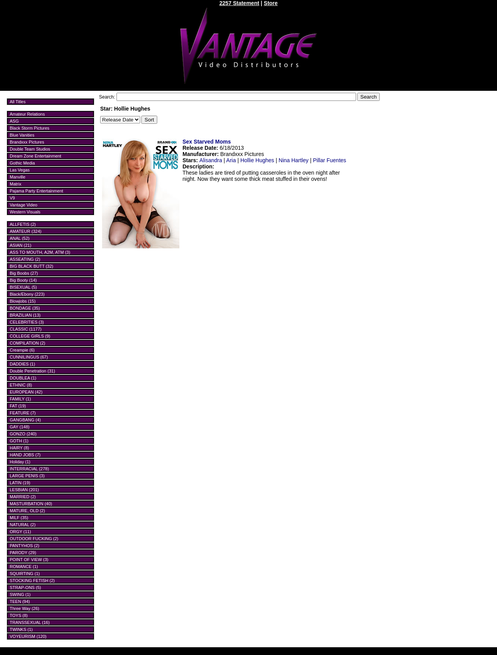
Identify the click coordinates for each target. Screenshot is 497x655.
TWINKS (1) (21, 629)
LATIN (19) (20, 482)
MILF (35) (19, 517)
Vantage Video (23, 205)
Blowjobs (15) (23, 301)
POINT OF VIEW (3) (29, 559)
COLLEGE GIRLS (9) (30, 336)
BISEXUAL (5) (23, 287)
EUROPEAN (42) (26, 392)
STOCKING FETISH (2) (32, 580)
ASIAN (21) (20, 245)
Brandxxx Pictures (27, 142)
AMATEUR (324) (26, 231)
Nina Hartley (294, 160)
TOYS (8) (19, 615)
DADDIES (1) (22, 364)
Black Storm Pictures (29, 128)
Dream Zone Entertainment (35, 156)
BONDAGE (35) (25, 308)
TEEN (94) (20, 601)
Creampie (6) (22, 350)
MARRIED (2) (23, 496)
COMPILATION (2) (27, 343)
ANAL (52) (20, 238)
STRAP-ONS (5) (25, 587)
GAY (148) (20, 427)
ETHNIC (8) (21, 385)
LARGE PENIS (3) (27, 475)
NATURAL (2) (23, 524)
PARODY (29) (23, 552)
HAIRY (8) (19, 447)
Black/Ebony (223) (27, 294)
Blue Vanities (22, 135)
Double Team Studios (30, 149)
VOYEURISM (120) (28, 636)
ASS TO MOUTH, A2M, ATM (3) (40, 252)
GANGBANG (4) (25, 420)
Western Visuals (25, 212)
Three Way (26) (24, 608)
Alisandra (211, 160)
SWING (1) (20, 594)
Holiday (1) (20, 461)
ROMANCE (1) (24, 566)
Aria (231, 160)
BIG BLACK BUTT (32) (31, 266)
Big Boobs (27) (24, 273)
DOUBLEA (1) (23, 378)
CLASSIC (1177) (26, 329)
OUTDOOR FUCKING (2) (34, 538)
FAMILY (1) (20, 399)
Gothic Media (22, 163)
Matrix (15, 184)
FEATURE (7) (23, 413)
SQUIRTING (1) (25, 573)
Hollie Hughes (257, 160)
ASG (14, 121)
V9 (12, 198)
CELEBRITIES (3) (27, 322)
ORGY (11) (20, 531)
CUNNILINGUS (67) (29, 357)
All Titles (18, 101)
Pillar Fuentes (329, 160)
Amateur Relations (27, 114)
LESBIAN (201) (24, 489)
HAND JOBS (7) (25, 454)
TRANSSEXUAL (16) (30, 622)
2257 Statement (239, 3)
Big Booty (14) (23, 280)
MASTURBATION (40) (31, 503)
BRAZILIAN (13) (25, 315)
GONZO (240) (23, 433)
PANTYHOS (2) (24, 545)
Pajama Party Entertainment (36, 191)
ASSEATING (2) (25, 259)
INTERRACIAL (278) (29, 468)
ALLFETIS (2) (23, 224)
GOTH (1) (19, 440)
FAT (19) (18, 406)
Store (271, 3)
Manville (17, 177)
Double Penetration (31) (32, 371)
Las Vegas (20, 170)
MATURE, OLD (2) (27, 510)
